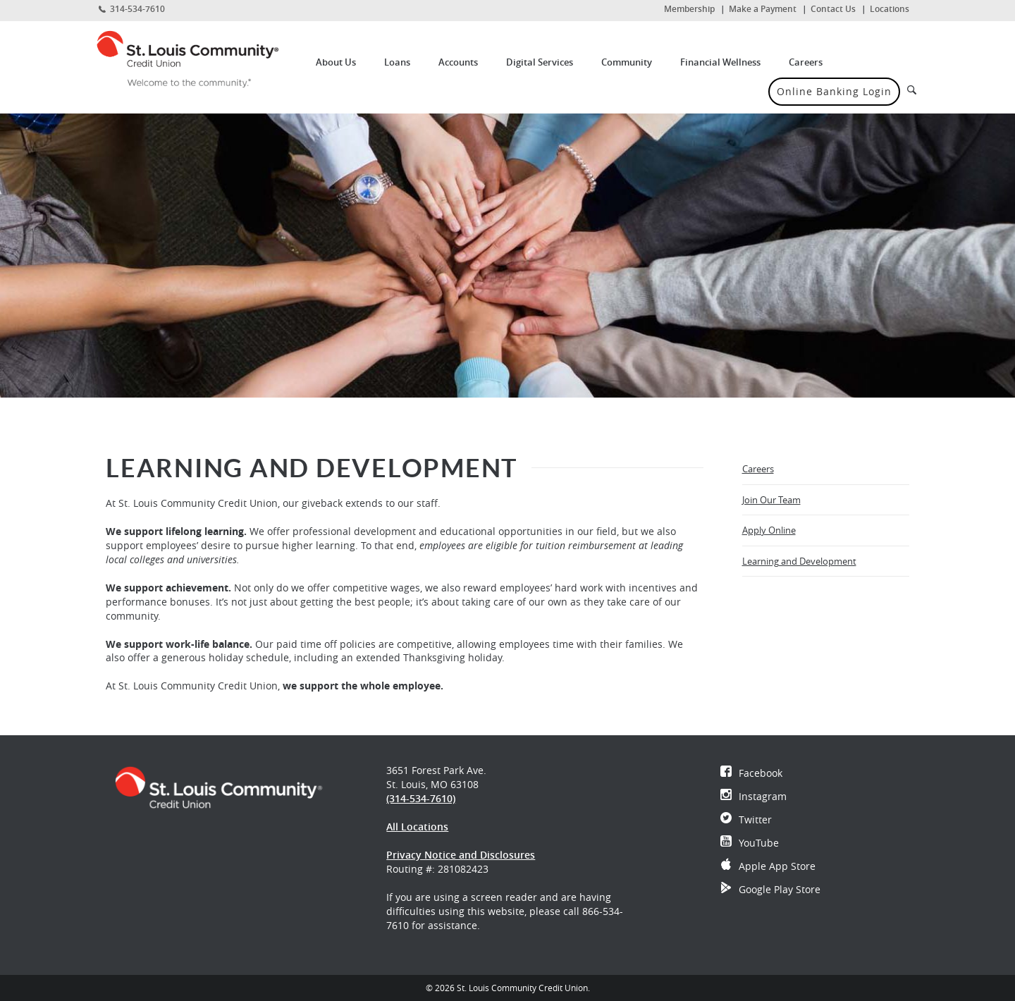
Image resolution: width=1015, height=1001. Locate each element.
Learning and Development (799, 561)
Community (626, 62)
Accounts (458, 62)
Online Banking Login (834, 91)
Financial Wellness (720, 62)
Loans (397, 62)
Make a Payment (762, 9)
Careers (806, 62)
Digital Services (539, 62)
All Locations (417, 826)
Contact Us (833, 9)
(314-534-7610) (420, 798)
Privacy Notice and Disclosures (460, 854)
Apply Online (787, 534)
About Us (336, 62)
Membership (689, 9)
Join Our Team (771, 499)
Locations (889, 9)
